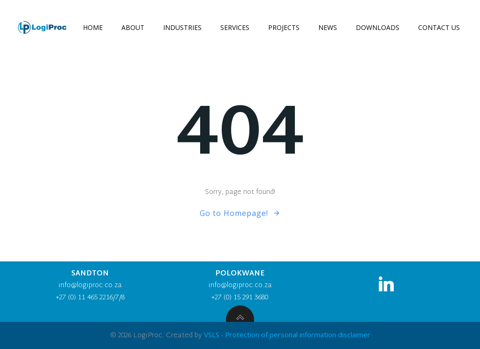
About (132, 27)
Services (234, 27)
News (327, 27)
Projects (284, 27)
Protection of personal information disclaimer (297, 334)
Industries (182, 27)
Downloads (377, 27)
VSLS (211, 334)
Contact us (439, 27)
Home (93, 27)
